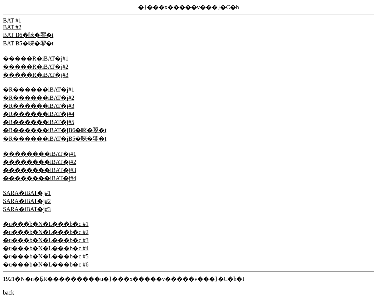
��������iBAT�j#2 (39, 162)
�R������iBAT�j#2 (38, 97)
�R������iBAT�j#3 (38, 106)
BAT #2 (12, 27)
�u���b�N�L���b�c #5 (45, 256)
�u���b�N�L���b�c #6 (45, 264)
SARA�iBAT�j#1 (27, 193)
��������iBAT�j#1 (39, 154)
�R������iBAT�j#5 (38, 122)
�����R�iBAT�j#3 (35, 75)
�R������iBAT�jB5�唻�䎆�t (54, 138)
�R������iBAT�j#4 (38, 114)
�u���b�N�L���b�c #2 (45, 232)
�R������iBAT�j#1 (38, 89)
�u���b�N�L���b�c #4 (45, 248)
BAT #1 (12, 20)
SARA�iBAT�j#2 (27, 201)
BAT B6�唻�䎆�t (28, 35)
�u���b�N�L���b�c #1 (45, 224)
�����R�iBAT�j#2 (35, 66)
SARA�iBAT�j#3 (27, 209)
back (8, 292)
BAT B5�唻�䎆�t (28, 43)
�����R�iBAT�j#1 (35, 58)
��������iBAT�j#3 (39, 170)
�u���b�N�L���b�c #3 (45, 240)
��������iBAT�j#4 (39, 178)
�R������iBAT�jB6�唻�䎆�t (54, 130)
